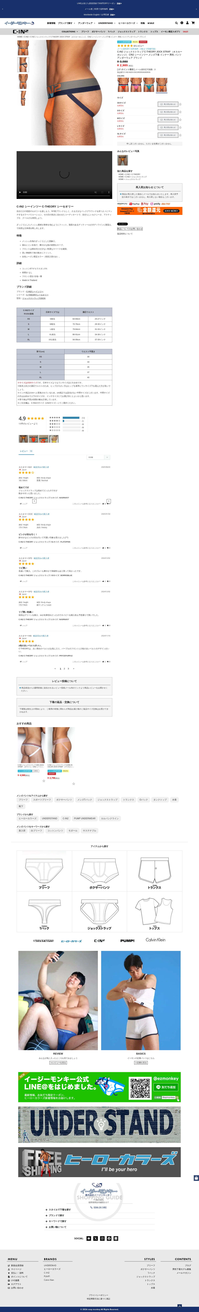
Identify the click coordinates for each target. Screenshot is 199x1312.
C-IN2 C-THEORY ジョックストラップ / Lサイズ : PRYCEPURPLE (46, 656)
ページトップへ (179, 1306)
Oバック (144, 800)
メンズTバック (84, 800)
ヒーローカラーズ (27, 818)
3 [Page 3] (68, 668)
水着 (174, 800)
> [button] (73, 668)
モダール (73, 830)
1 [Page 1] (60, 668)
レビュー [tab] (24, 451)
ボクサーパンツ (64, 800)
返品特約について (125, 234)
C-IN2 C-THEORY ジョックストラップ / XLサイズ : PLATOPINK (44, 542)
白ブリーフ (36, 830)
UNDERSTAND (49, 818)
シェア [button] (23, 504)
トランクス (128, 800)
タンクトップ (160, 800)
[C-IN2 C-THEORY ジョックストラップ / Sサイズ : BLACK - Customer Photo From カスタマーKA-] (53, 439)
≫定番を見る (141, 1063)
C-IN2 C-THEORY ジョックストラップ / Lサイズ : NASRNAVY (44, 498)
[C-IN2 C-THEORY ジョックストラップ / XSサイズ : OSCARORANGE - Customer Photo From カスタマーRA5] (23, 439)
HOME (19, 37)
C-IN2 (26, 37)
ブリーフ (23, 800)
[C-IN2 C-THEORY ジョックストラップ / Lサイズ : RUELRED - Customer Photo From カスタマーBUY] (33, 439)
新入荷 (22, 830)
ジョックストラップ (139, 177)
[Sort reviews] (98, 457)
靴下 (21, 806)
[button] (196, 9)
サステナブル (89, 830)
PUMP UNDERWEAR (84, 818)
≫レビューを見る (58, 1063)
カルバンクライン (110, 818)
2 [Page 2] (64, 668)
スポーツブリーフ (42, 800)
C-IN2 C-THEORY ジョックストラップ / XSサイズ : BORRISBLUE (45, 575)
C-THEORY (136, 174)
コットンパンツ (55, 830)
